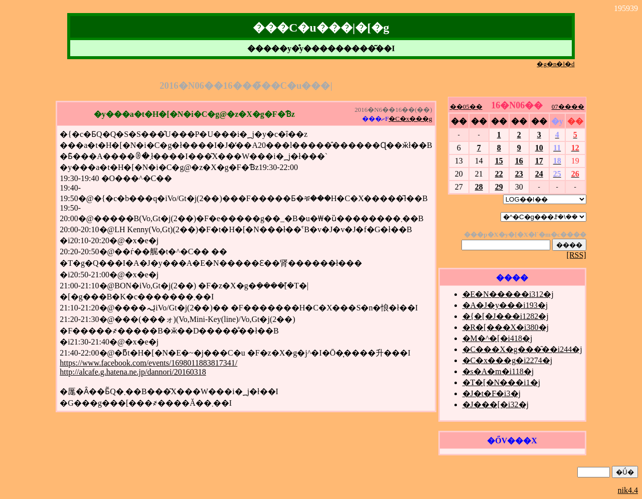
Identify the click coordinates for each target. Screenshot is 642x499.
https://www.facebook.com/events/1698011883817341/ (148, 363)
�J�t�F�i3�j (491, 393)
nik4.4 (628, 490)
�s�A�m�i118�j (498, 371)
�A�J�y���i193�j (505, 305)
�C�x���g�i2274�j (507, 360)
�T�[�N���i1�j (501, 382)
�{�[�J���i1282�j (505, 316)
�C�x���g (410, 118)
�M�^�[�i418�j (497, 338)
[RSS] (576, 255)
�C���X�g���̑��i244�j (522, 349)
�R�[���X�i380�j (505, 327)
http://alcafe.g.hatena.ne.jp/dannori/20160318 (133, 372)
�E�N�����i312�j (508, 294)
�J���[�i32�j (495, 404)
